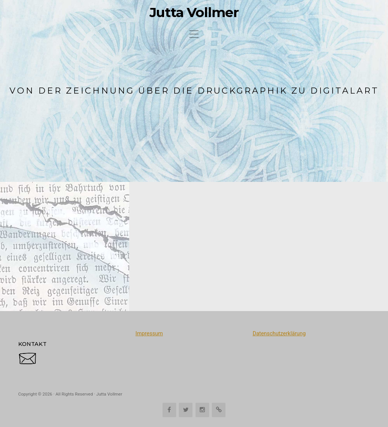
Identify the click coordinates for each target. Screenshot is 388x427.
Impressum (149, 333)
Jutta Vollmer (194, 12)
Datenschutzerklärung (279, 333)
